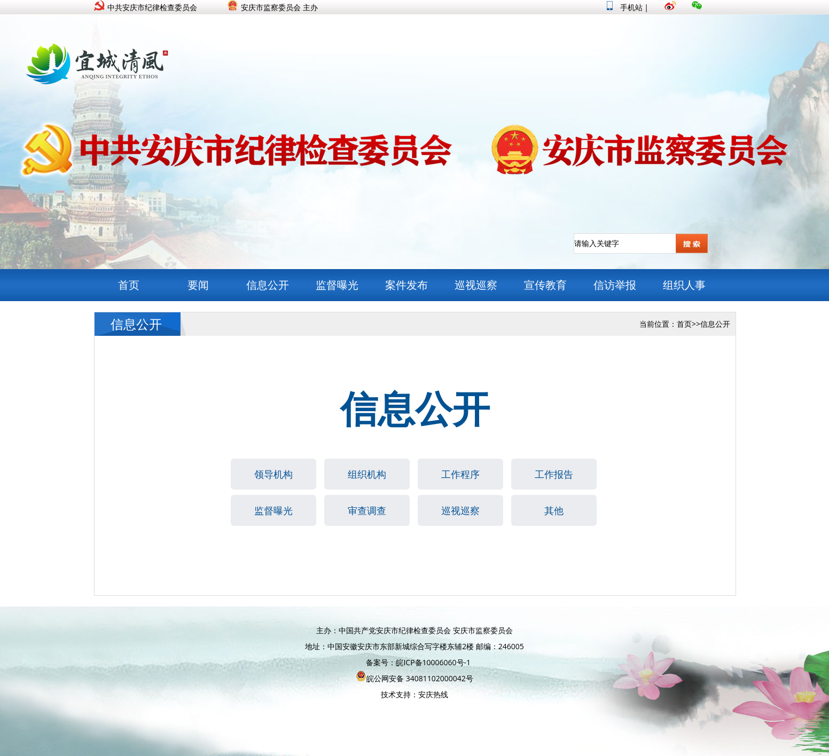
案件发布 (406, 285)
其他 (554, 510)
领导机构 (273, 474)
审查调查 (367, 510)
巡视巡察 (476, 285)
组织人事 (684, 285)
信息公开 (267, 285)
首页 (128, 285)
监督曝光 (337, 285)
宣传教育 (545, 285)
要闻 (198, 285)
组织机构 (367, 474)
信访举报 (614, 285)
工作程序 (460, 474)
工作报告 (554, 474)
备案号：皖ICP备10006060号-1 (418, 662)
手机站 (625, 7)
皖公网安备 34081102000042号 (414, 678)
